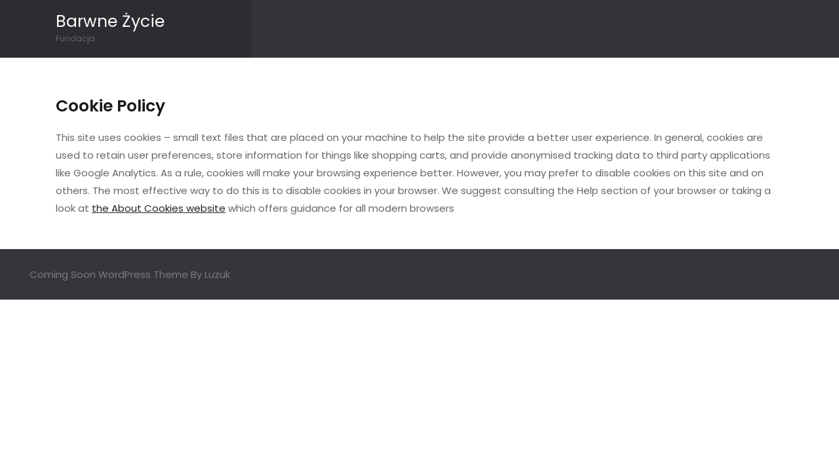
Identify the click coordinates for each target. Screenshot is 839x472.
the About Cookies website (158, 208)
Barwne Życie (110, 21)
